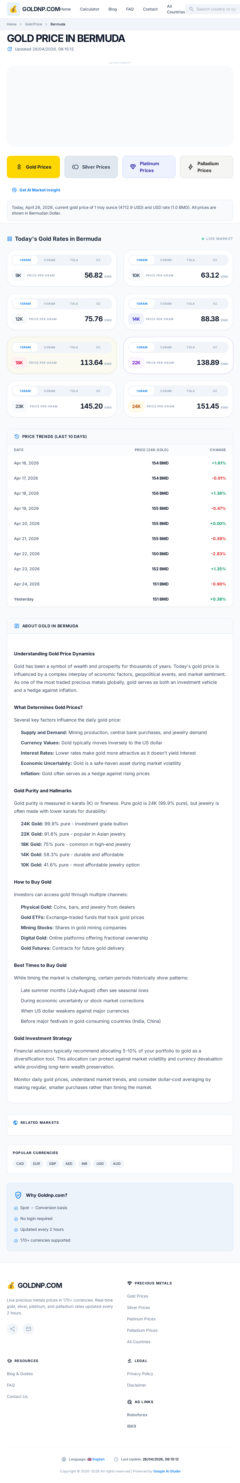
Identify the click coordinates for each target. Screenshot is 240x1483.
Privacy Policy (140, 1373)
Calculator (89, 9)
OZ (98, 260)
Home (65, 9)
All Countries (176, 9)
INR (84, 1163)
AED (68, 1163)
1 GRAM (25, 260)
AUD (117, 1163)
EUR (36, 1163)
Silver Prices (91, 167)
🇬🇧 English (95, 1459)
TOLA (74, 260)
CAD (20, 1163)
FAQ (130, 9)
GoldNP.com (40, 1285)
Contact (150, 9)
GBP (52, 1163)
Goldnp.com (41, 9)
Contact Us (17, 1396)
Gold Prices (33, 167)
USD (100, 1163)
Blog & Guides (20, 1373)
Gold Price (33, 24)
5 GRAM (49, 260)
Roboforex (137, 1414)
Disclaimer (136, 1385)
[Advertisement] (117, 106)
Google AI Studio (166, 1471)
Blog (112, 9)
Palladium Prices (203, 167)
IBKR (131, 1426)
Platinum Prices (144, 167)
